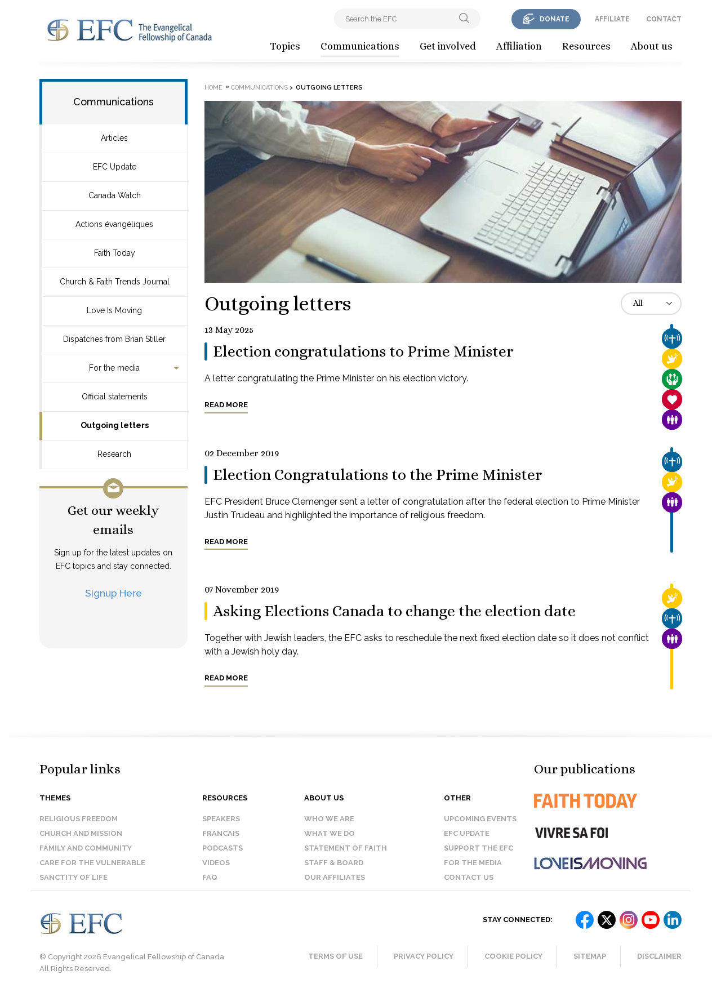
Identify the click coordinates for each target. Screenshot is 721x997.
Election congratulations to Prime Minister (363, 351)
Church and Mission (80, 833)
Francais (220, 833)
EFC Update (114, 166)
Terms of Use (335, 956)
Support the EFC (478, 848)
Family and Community (85, 848)
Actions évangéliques (114, 224)
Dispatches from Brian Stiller (114, 339)
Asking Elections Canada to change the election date (394, 611)
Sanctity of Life (73, 877)
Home (213, 87)
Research (114, 454)
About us (652, 46)
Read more (226, 404)
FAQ (209, 877)
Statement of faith (345, 848)
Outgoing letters (115, 425)
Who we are (329, 818)
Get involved (448, 46)
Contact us (468, 877)
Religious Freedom (78, 818)
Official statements (115, 396)
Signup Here (113, 593)
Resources (586, 46)
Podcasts (222, 848)
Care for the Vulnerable (92, 862)
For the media (114, 367)
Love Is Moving (114, 310)
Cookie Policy (513, 956)
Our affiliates (334, 877)
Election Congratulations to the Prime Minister (377, 475)
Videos (216, 862)
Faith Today (114, 252)
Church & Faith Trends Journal (115, 281)
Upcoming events (480, 818)
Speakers (221, 818)
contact (664, 19)
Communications (360, 46)
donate (554, 19)
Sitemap (589, 956)
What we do (329, 833)
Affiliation (519, 46)
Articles (114, 138)
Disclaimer (659, 956)
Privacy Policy (423, 956)
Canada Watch (114, 195)
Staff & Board (333, 862)
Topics (285, 46)
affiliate (612, 19)
